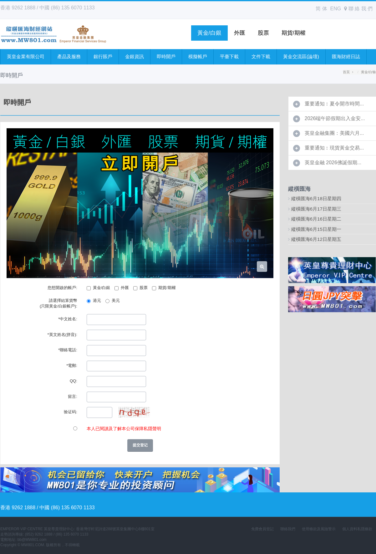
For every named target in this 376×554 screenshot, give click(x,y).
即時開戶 (166, 56)
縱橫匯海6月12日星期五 (314, 239)
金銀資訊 (134, 56)
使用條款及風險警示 (319, 529)
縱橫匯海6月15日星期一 (314, 229)
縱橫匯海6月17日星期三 (314, 208)
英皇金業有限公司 (25, 56)
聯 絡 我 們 (358, 8)
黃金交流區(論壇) (301, 56)
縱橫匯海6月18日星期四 (314, 198)
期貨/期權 (294, 33)
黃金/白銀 (209, 33)
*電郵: (71, 365)
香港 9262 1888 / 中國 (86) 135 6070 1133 (47, 7)
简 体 (321, 8)
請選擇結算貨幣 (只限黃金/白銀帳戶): (58, 303)
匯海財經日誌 (346, 56)
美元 (112, 300)
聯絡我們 (287, 529)
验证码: (70, 411)
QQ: (73, 381)
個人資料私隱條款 (357, 529)
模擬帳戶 (197, 56)
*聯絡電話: (67, 350)
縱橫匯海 (299, 189)
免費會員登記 (262, 529)
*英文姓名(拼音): (62, 334)
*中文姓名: (67, 319)
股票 (263, 33)
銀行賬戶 (103, 56)
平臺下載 (229, 56)
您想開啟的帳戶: (62, 287)
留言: (72, 396)
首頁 (346, 72)
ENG (335, 8)
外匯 (239, 33)
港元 (94, 300)
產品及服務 (69, 56)
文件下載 (261, 56)
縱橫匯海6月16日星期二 (314, 218)
